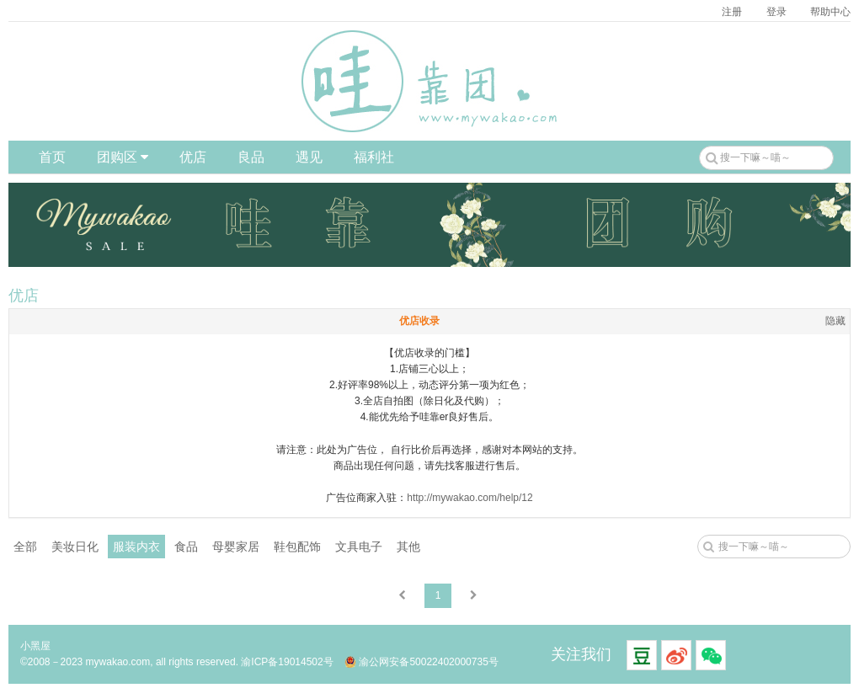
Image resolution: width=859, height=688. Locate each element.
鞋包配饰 (297, 546)
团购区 (122, 157)
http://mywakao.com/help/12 (469, 498)
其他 (408, 546)
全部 (25, 546)
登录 (776, 12)
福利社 (374, 157)
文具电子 (358, 546)
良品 (250, 157)
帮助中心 (830, 12)
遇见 (309, 157)
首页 (52, 157)
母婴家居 (235, 546)
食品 (186, 546)
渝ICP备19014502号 (287, 662)
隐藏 (835, 321)
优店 (192, 157)
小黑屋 (35, 646)
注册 (732, 12)
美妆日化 (75, 546)
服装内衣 (136, 546)
